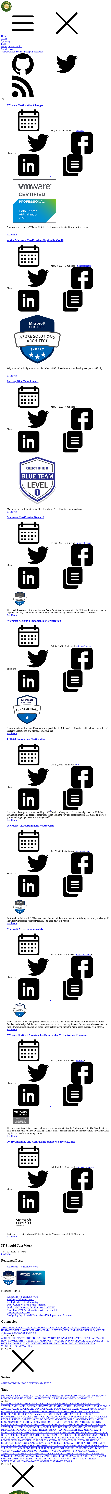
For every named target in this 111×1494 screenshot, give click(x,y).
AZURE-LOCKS (54, 1409)
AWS (106, 1406)
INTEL (99, 1422)
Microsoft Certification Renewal (25, 517)
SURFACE (7, 1448)
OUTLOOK (18, 1437)
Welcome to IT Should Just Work (22, 1266)
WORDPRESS (48, 1461)
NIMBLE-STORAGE (92, 1432)
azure (89, 266)
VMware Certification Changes (25, 105)
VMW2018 (85, 1453)
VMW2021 (19, 1456)
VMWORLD (71, 1395)
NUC (4, 1435)
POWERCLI (8, 1398)
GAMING (27, 1419)
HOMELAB (44, 1330)
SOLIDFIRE (44, 1445)
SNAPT (17, 1445)
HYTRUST (84, 1422)
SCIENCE (25, 1343)
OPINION (30, 1330)
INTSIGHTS (33, 1424)
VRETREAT (53, 1458)
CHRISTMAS (70, 1411)
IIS (93, 1422)
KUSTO (95, 1424)
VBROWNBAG (30, 1451)
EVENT (22, 1327)
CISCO (82, 1411)
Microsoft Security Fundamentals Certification (34, 620)
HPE (43, 1422)
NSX (105, 1432)
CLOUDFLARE (9, 1414)
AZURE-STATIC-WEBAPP (77, 1409)
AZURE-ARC (19, 1409)
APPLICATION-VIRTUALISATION (66, 1406)
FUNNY (31, 1333)
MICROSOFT (10, 1395)
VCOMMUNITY (67, 1451)
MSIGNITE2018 (40, 1430)
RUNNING (21, 1443)
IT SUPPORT (53, 1424)
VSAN (80, 1458)
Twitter (4, 51)
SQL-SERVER (86, 1445)
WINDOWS (100, 1395)
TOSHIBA (70, 1448)
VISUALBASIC (21, 1453)
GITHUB (38, 1419)
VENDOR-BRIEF (83, 1330)
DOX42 (27, 1416)
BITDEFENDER (10, 1411)
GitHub (11, 51)
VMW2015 (46, 1453)
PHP (55, 1437)
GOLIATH (49, 1419)
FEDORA (6, 1419)
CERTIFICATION (62, 1330)
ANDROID (88, 1403)
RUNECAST (8, 1443)
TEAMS (18, 1448)
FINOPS (17, 1419)
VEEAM (82, 1451)
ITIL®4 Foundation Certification (26, 739)
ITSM (70, 1424)
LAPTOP (45, 1427)
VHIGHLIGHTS (9, 1346)
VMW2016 (58, 1453)
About (4, 38)
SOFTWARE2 (29, 1445)
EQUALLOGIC (54, 1416)
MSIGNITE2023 (27, 1432)
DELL (31, 1398)
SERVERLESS (55, 1443)
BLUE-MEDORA (38, 1411)
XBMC (60, 1461)
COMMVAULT (39, 1414)
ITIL (63, 1424)
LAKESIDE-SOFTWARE (27, 1427)
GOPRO (71, 1419)
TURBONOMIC (85, 1448)
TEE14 (27, 1448)
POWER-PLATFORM (77, 1437)
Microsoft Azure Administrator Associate (30, 825)
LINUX (67, 1427)
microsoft (81, 266)
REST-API (84, 1440)
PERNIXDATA (33, 1437)
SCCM (31, 1443)
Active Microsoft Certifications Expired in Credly (35, 240)
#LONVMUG (71, 1398)
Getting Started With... (11, 46)
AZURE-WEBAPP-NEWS (15, 1383)
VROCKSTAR (68, 1458)
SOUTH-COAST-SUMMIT (64, 1445)
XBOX (68, 1461)
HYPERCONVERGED (66, 1422)
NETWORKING (72, 1432)
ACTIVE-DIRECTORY (70, 1403)
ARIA (88, 1406)
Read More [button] (6, 1254)
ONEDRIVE (78, 1435)
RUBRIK (94, 1440)
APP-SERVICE (45, 1398)
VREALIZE (40, 1458)
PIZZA (62, 1437)
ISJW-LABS (58, 1340)
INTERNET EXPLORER (14, 1424)
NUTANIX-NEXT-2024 (46, 1435)
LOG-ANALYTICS (82, 1427)
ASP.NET (97, 1406)
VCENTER (86, 1395)
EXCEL (89, 1416)
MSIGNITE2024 (44, 1432)
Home (4, 36)
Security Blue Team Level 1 (22, 381)
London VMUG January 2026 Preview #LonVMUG (31, 1307)
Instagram (28, 51)
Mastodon (38, 51)
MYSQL (58, 1432)
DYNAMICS (39, 1416)
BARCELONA (99, 1409)
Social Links (8, 49)
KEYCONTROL (82, 1424)
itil (77, 764)
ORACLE (6, 1437)
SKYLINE (7, 1445)
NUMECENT (15, 1435)
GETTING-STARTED (40, 1383)
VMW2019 (98, 1453)
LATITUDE (56, 1427)
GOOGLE (61, 1419)
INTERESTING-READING (38, 1340)
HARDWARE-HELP (12, 1330)
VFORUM (7, 1453)
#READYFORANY (27, 1403)
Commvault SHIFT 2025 (18, 1312)
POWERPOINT (9, 1440)
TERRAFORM (49, 1448)
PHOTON (46, 1437)
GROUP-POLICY (85, 1419)
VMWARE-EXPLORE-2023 (83, 1456)
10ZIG (55, 1403)
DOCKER (88, 1414)
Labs (3, 44)
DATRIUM (68, 1414)
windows (90, 1167)
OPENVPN (91, 1435)
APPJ (16, 1406)
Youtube (20, 51)
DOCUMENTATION (12, 1416)
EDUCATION (39, 1338)
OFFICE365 (65, 1435)
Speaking (5, 41)
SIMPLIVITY (99, 1443)
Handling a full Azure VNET (20, 1299)
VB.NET (6, 1451)
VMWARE (8, 1327)
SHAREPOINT (84, 1443)
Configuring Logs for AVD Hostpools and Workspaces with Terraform (39, 1315)
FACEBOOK (100, 1416)
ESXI (58, 1398)
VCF (55, 1451)
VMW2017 (85, 1398)
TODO (61, 1448)
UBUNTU (99, 1448)
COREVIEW (55, 1414)
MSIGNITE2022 (9, 1432)
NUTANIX (28, 1435)
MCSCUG (97, 1427)
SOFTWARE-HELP (39, 1327)
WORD (35, 1461)
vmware (80, 130)
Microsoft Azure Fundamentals (25, 929)
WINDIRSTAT (9, 1461)
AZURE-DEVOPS (36, 1409)
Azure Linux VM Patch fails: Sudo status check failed (32, 1310)
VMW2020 (7, 1456)
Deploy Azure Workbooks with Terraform (26, 1304)
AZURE (56, 1327)
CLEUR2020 (92, 1411)
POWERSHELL (54, 1395)
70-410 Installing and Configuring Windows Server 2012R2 (41, 1141)
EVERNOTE (77, 1416)
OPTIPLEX (104, 1435)
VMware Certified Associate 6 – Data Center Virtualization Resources (47, 1035)
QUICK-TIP (69, 1327)
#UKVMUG (44, 1403)
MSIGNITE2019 (57, 1430)
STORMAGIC (101, 1445)
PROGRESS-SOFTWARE (49, 1440)
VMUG (21, 1398)
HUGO (50, 1422)
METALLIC (7, 1430)
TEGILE (36, 1448)
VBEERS (16, 1451)
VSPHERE (90, 1458)
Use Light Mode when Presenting (22, 1302)
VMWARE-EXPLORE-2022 (54, 1456)
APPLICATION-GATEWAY (34, 1406)
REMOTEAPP (70, 1440)
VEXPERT (93, 1451)
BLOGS (24, 1411)
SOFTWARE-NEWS (88, 1327)
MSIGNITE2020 (75, 1430)
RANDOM (19, 1333)
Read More (12, 234)
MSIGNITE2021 (92, 1430)
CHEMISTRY (55, 1411)
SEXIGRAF (69, 1443)
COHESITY (24, 1414)
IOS (43, 1424)
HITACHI (21, 1422)
